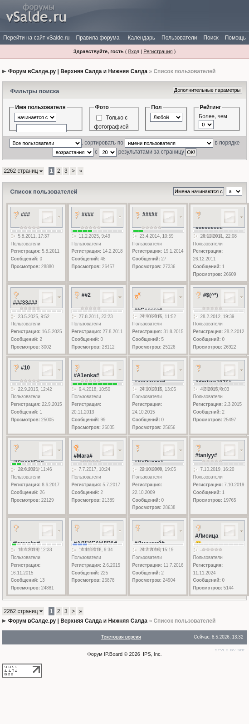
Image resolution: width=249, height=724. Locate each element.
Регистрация (157, 51)
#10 (25, 367)
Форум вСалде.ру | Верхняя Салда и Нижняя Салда (77, 71)
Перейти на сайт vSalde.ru (36, 38)
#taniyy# (206, 455)
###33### (25, 303)
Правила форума (97, 38)
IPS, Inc (152, 654)
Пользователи (179, 38)
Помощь (235, 38)
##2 (86, 295)
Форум (94, 654)
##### (149, 214)
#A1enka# (86, 375)
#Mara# (82, 456)
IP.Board (113, 654)
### (25, 214)
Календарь (141, 38)
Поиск (210, 38)
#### (88, 214)
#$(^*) (210, 295)
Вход (133, 51)
